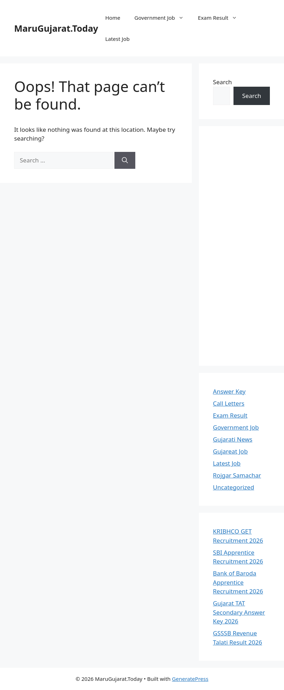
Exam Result (221, 17)
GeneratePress (190, 678)
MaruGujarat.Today (56, 28)
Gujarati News (233, 439)
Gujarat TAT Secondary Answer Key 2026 (239, 612)
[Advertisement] (241, 246)
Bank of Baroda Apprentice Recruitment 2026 (238, 582)
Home (112, 17)
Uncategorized (233, 487)
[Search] (124, 160)
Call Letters (228, 403)
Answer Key (229, 391)
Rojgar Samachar (237, 475)
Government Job (163, 17)
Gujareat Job (230, 451)
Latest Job (117, 38)
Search (222, 82)
